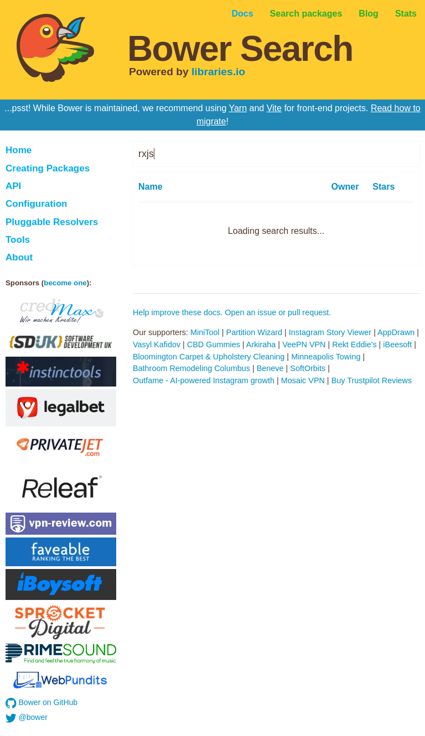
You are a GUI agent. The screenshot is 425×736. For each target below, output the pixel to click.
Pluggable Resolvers (52, 222)
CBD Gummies (213, 344)
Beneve (270, 368)
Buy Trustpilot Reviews (371, 380)
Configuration (36, 204)
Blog (369, 13)
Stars (383, 186)
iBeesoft (397, 344)
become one (65, 283)
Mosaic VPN (303, 380)
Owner (345, 186)
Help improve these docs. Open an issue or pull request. (232, 312)
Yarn (238, 108)
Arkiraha (261, 344)
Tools (18, 239)
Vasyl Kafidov (156, 344)
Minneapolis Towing (325, 356)
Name (150, 186)
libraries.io (218, 71)
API (13, 186)
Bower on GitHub (41, 703)
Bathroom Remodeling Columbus (191, 368)
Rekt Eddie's (354, 344)
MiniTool (205, 332)
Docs (242, 13)
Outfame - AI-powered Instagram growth (203, 380)
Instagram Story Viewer (330, 332)
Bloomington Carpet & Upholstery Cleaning (208, 356)
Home (19, 150)
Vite (274, 108)
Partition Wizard (254, 332)
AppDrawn (395, 332)
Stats (406, 13)
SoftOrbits (307, 368)
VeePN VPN (303, 344)
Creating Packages (48, 168)
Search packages (306, 13)
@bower (27, 718)
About (19, 257)
